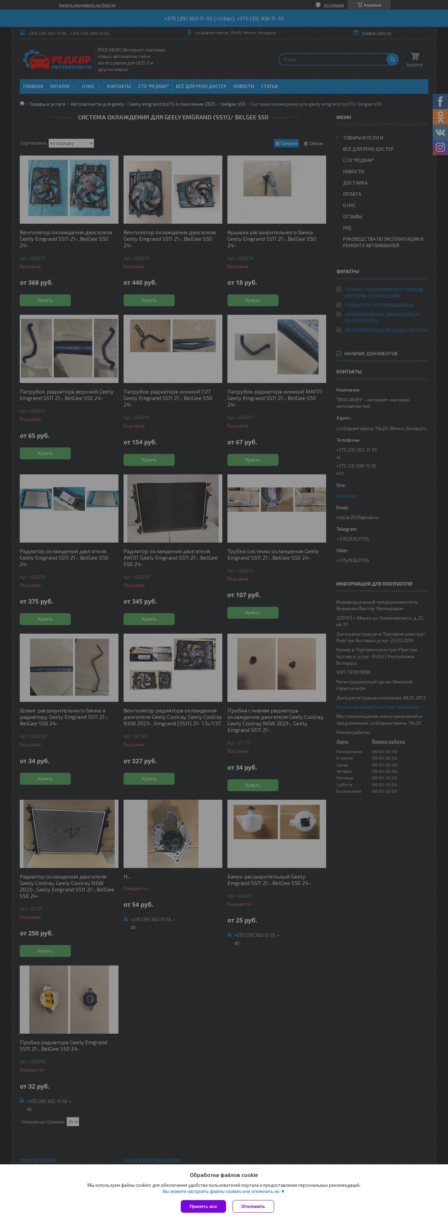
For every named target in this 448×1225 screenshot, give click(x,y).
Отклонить (253, 1206)
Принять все (203, 1206)
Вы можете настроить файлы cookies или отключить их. (222, 1191)
